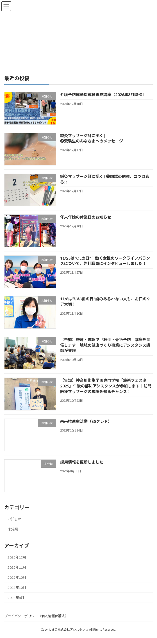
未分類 (13, 529)
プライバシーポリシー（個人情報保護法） (36, 616)
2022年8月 (16, 598)
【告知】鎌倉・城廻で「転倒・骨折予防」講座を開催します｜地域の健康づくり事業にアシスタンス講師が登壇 (105, 345)
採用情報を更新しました (81, 462)
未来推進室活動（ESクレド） (86, 421)
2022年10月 (17, 587)
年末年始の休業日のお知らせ (85, 217)
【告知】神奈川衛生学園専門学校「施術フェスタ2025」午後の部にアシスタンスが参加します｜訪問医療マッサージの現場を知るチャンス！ (105, 386)
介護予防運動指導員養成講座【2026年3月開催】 (103, 94)
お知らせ (14, 519)
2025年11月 (17, 567)
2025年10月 (17, 577)
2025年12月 (17, 557)
